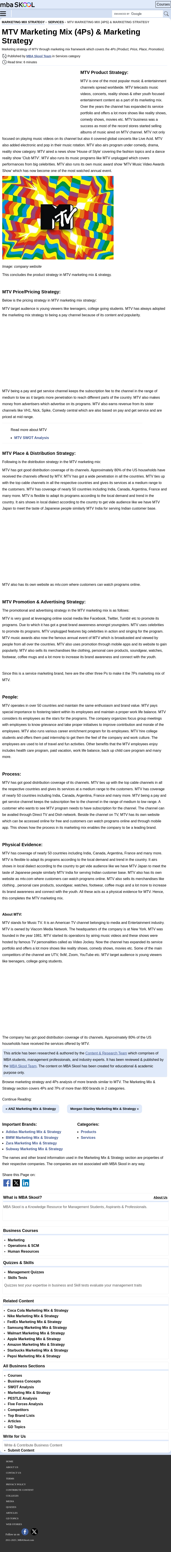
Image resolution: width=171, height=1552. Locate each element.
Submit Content (21, 1450)
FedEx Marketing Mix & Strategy (34, 1322)
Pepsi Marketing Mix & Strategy (33, 1356)
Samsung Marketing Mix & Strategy (37, 1327)
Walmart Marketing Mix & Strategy (36, 1333)
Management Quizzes (26, 1272)
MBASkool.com (26, 1540)
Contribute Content (20, 1490)
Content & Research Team (106, 1053)
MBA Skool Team (38, 56)
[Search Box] (137, 13)
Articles (14, 1421)
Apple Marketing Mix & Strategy (34, 1339)
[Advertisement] (39, 100)
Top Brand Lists (21, 1415)
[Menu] (6, 13)
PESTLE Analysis (22, 1398)
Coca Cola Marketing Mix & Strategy (37, 1310)
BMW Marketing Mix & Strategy (32, 1137)
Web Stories (14, 1524)
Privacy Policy (16, 1484)
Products (88, 1132)
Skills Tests (17, 1278)
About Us (160, 1197)
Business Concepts (24, 1381)
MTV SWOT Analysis (31, 438)
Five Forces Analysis (25, 1404)
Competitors (18, 1410)
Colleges (12, 1495)
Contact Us (13, 1472)
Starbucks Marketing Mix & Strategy (37, 1350)
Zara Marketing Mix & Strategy (31, 1143)
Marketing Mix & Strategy (29, 1393)
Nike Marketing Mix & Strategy (32, 1316)
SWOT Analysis (21, 1387)
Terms (10, 1478)
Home (9, 1461)
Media (10, 1501)
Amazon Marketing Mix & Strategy (36, 1344)
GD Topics (16, 1427)
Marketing (16, 1240)
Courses (163, 4)
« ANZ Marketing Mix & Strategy (31, 1109)
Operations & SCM (23, 1246)
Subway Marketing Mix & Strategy (34, 1149)
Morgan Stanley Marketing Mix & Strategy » (104, 1109)
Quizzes (11, 1507)
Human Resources (23, 1251)
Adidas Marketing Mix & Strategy (33, 1132)
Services (88, 1137)
